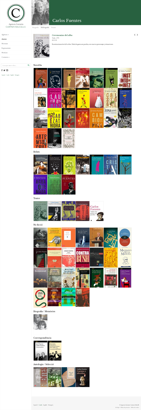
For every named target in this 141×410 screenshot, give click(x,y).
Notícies (5, 52)
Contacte (5, 57)
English (12, 75)
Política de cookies (135, 407)
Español (3, 75)
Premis (53, 27)
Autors (4, 39)
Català (7, 75)
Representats (6, 48)
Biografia (35, 27)
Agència (5, 34)
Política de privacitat (125, 407)
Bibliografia (45, 27)
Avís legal (117, 407)
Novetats (5, 43)
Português (17, 75)
